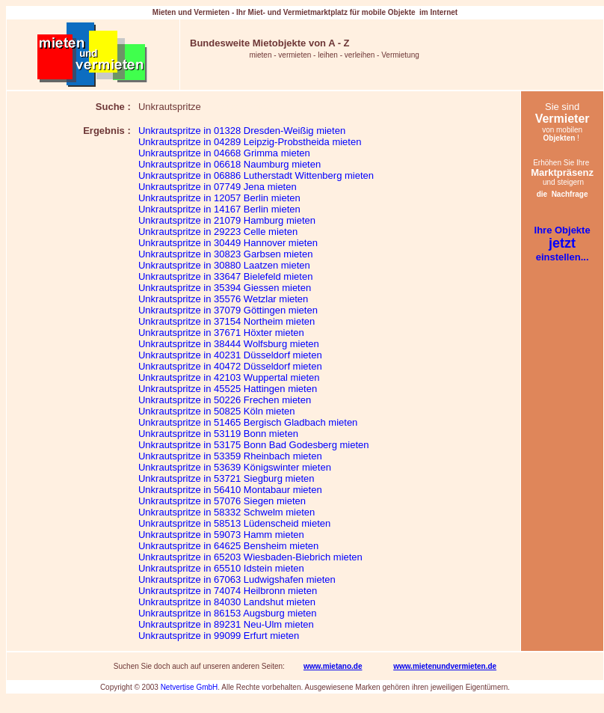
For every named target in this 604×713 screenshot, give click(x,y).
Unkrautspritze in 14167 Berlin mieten (219, 209)
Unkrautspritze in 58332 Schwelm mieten (226, 512)
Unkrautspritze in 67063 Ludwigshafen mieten (237, 579)
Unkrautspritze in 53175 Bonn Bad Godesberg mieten (253, 444)
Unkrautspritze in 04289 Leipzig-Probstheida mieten (249, 141)
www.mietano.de (333, 666)
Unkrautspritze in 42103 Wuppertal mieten (229, 377)
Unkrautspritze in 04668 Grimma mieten (224, 153)
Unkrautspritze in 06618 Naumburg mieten (229, 164)
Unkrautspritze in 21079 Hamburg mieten (226, 220)
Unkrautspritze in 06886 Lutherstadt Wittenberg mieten (256, 175)
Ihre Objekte (562, 230)
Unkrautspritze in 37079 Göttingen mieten (228, 310)
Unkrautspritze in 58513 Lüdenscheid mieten (234, 523)
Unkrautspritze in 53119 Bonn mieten (218, 433)
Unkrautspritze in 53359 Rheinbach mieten (230, 456)
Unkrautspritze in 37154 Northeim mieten (226, 321)
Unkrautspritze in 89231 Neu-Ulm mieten (226, 624)
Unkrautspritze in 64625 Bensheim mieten (228, 545)
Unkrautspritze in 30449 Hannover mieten (228, 242)
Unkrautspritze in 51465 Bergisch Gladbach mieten (247, 422)
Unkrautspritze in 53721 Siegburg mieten (226, 478)
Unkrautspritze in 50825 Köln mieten (216, 411)
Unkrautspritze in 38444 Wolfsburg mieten (228, 343)
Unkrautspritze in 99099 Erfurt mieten (218, 635)
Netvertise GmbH (189, 687)
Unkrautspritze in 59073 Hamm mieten (221, 534)
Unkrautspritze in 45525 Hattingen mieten (227, 388)
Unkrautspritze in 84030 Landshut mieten (226, 602)
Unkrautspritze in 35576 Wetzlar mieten (223, 299)
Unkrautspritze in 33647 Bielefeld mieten (225, 276)
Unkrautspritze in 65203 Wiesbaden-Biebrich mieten (250, 557)
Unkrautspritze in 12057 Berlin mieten (219, 198)
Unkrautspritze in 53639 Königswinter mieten (234, 467)
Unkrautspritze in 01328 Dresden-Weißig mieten (241, 130)
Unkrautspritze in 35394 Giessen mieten (224, 287)
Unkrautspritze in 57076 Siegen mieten (222, 501)
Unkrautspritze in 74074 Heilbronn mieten (227, 590)
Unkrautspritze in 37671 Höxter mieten (221, 332)
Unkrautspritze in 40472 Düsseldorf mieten (230, 366)
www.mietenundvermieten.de (444, 666)
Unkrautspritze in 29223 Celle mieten (218, 231)
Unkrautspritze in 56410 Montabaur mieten (230, 489)
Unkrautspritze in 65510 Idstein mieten (221, 568)
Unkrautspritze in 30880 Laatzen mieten (224, 265)
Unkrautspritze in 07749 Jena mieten (217, 186)
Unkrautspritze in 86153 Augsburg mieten (227, 613)
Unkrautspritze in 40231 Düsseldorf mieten (230, 355)
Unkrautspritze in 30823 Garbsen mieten (225, 254)
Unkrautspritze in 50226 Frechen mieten (224, 400)
